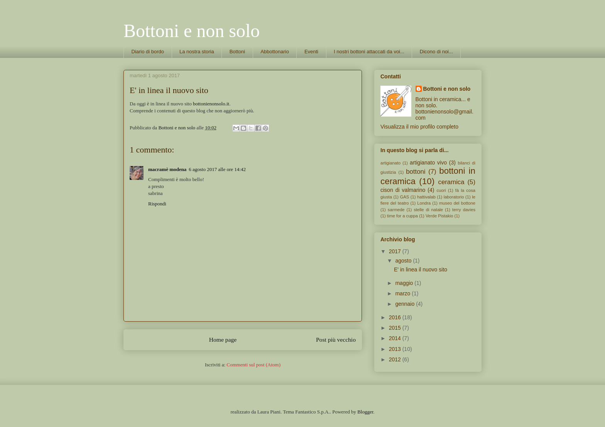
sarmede (396, 209)
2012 (395, 359)
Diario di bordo (148, 51)
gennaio (405, 304)
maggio (404, 283)
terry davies (463, 209)
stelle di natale (428, 209)
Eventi (311, 51)
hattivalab (426, 197)
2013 (395, 349)
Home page (223, 339)
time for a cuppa (402, 216)
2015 (395, 328)
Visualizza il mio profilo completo (419, 127)
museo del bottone (457, 203)
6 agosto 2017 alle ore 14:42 (217, 169)
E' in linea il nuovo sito (420, 269)
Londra (424, 203)
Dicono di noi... (436, 51)
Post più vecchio (336, 339)
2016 (395, 317)
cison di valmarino (402, 190)
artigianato (390, 163)
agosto (404, 261)
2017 (395, 251)
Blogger (365, 412)
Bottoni (237, 51)
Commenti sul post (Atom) (253, 365)
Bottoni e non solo (191, 30)
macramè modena (167, 169)
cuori (441, 190)
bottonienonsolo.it (211, 104)
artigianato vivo (428, 162)
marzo (403, 293)
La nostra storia (196, 51)
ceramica (451, 182)
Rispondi (157, 204)
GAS (404, 197)
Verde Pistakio (439, 216)
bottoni (415, 171)
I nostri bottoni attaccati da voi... (369, 51)
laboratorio (454, 197)
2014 (395, 338)
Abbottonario (274, 51)
